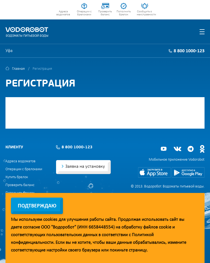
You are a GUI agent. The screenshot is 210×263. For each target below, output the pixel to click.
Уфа (9, 50)
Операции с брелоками (84, 13)
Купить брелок (16, 177)
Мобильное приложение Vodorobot (177, 160)
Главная (18, 69)
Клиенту (14, 147)
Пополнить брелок (123, 13)
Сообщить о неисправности (144, 13)
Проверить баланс (105, 13)
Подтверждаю (37, 206)
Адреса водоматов (63, 13)
